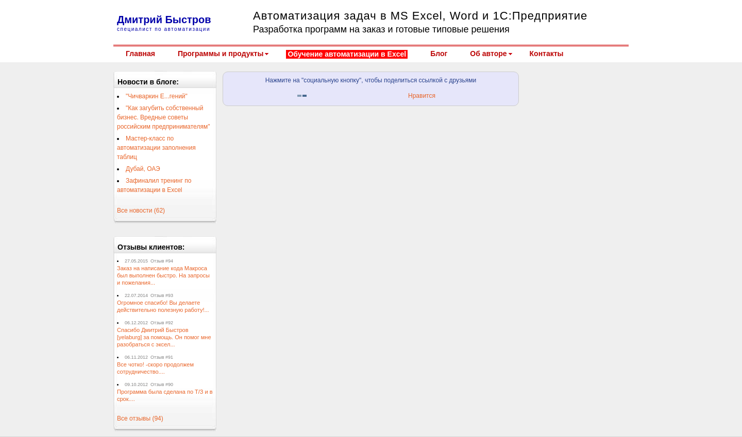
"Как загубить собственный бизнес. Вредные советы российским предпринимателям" (163, 117)
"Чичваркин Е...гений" (157, 96)
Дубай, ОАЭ (143, 168)
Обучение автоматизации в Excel (347, 54)
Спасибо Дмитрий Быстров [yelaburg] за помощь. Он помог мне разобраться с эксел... (164, 337)
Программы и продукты (220, 53)
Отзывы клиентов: (151, 247)
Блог (438, 53)
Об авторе (488, 53)
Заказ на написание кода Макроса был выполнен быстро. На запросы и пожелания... (163, 275)
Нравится (421, 95)
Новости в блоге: (148, 82)
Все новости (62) (141, 210)
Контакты (547, 53)
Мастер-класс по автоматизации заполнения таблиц (156, 148)
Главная (140, 53)
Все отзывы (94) (140, 418)
